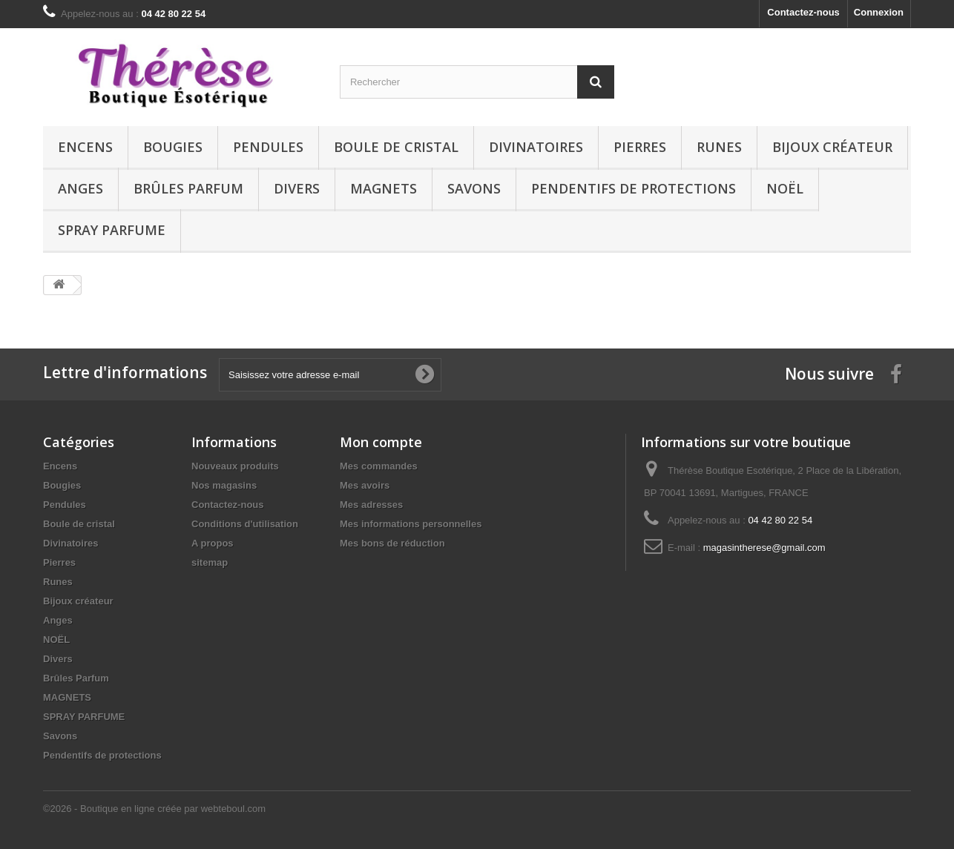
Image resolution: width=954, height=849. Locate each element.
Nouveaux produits (235, 466)
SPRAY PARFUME (111, 230)
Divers (297, 188)
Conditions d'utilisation (244, 523)
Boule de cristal (396, 147)
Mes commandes (379, 466)
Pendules (268, 147)
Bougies (173, 147)
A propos (212, 543)
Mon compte (381, 442)
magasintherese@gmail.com (764, 547)
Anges (80, 188)
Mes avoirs (364, 485)
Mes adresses (371, 504)
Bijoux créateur (832, 147)
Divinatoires (536, 147)
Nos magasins (224, 485)
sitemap (209, 562)
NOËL (784, 188)
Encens (85, 147)
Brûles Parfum (188, 188)
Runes (719, 147)
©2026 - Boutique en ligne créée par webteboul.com (154, 808)
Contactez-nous (803, 12)
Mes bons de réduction (392, 543)
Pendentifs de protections (633, 188)
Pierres (639, 147)
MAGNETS (383, 188)
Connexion (879, 12)
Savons (474, 188)
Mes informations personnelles (410, 523)
